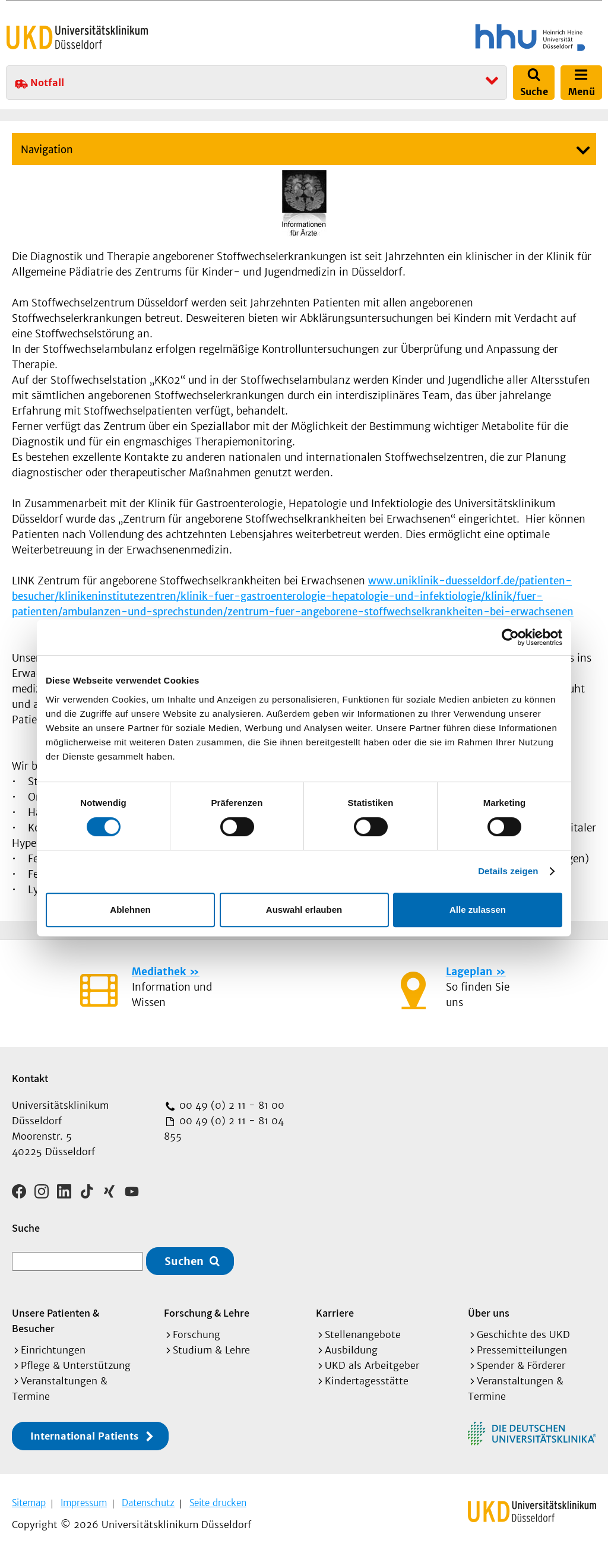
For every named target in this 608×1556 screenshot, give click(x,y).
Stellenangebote (363, 1334)
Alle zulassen (477, 909)
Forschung (196, 1334)
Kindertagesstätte (366, 1381)
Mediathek (159, 971)
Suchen (184, 1261)
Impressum (84, 1502)
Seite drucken (217, 1502)
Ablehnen (130, 909)
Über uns (488, 1313)
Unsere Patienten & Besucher (55, 1320)
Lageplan (469, 971)
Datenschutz (148, 1502)
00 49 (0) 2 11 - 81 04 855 (224, 1128)
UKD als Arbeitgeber (372, 1365)
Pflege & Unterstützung (76, 1365)
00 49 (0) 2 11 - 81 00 (230, 1105)
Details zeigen (508, 871)
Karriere (335, 1313)
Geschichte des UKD (523, 1334)
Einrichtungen (53, 1350)
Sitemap (29, 1502)
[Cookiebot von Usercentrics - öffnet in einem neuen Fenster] (510, 637)
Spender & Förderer (521, 1365)
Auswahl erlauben (304, 909)
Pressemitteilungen (522, 1350)
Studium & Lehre (211, 1350)
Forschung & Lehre (206, 1313)
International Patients (84, 1436)
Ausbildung (351, 1350)
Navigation (47, 149)
